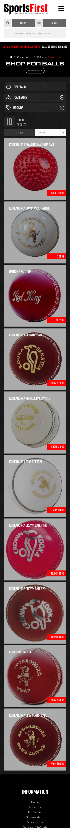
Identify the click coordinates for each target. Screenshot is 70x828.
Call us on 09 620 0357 (54, 47)
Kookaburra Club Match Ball (27, 715)
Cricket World (24, 57)
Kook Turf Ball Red (21, 652)
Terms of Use (35, 822)
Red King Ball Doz (20, 272)
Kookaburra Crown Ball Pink (28, 525)
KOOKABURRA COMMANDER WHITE (29, 208)
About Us (35, 807)
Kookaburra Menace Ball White (29, 398)
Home (35, 802)
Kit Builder (35, 812)
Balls (40, 57)
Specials (16, 86)
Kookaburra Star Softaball (27, 462)
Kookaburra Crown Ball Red (27, 589)
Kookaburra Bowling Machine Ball (31, 145)
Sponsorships (35, 817)
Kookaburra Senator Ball (25, 335)
